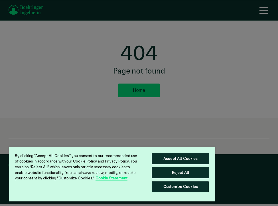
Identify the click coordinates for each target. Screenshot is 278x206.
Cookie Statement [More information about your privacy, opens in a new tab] (111, 178)
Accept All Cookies (180, 158)
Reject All (180, 172)
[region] (112, 173)
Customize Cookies (180, 186)
